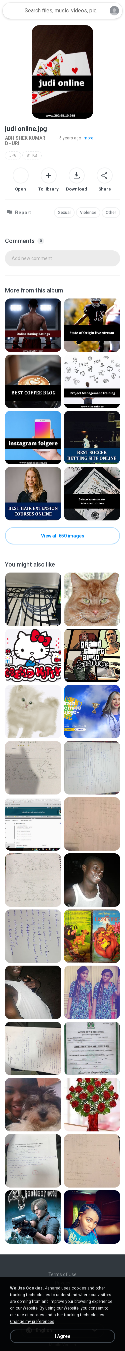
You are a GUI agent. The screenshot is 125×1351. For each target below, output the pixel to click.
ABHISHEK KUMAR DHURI (25, 140)
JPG (13, 155)
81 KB (32, 155)
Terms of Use (62, 1274)
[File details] (33, 325)
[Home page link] (13, 11)
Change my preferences (32, 1321)
